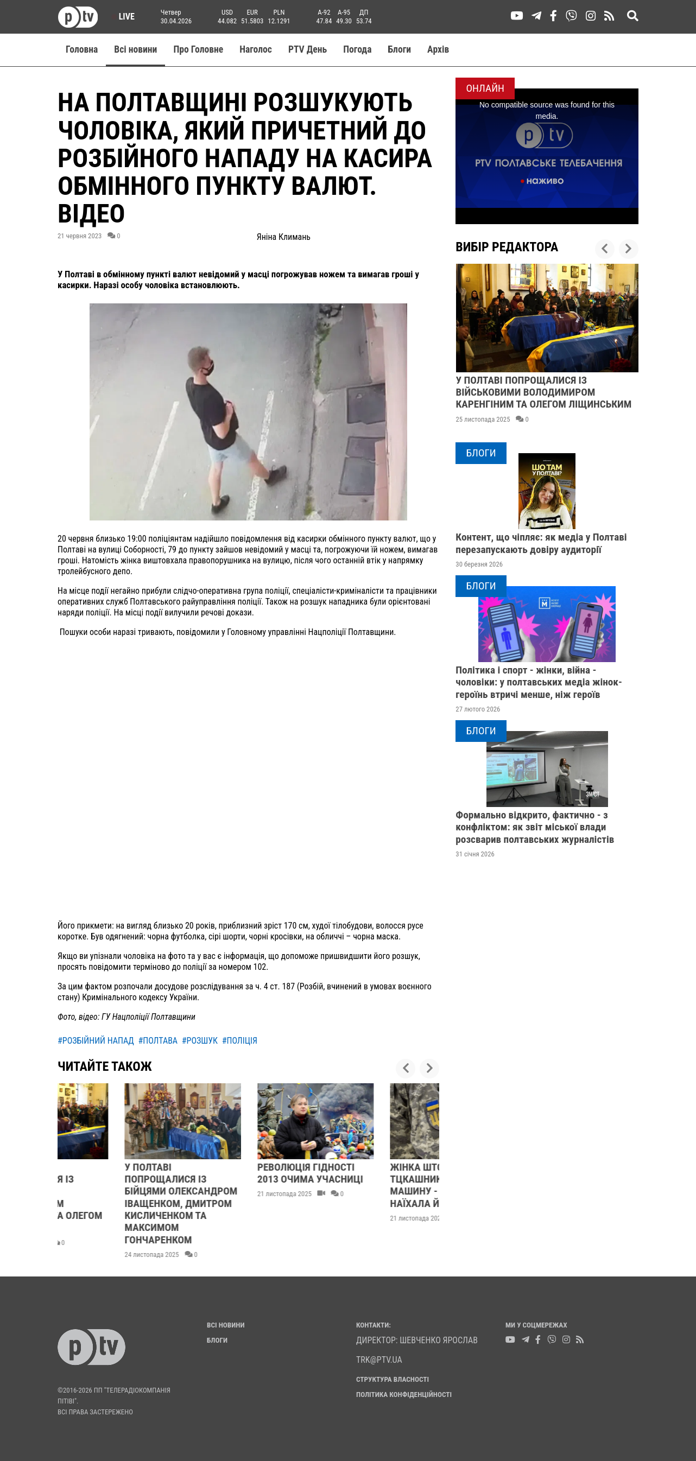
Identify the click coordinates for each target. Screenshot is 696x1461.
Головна (82, 49)
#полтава (158, 1041)
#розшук (200, 1041)
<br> (248, 782)
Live (123, 16)
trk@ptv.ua (379, 1360)
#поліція (239, 1041)
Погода (357, 49)
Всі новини (135, 49)
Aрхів (438, 49)
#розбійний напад (96, 1041)
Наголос (255, 49)
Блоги (400, 49)
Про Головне (198, 49)
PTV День (307, 49)
